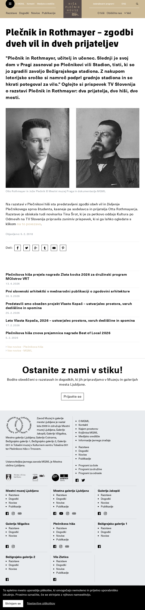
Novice (35, 13)
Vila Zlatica (61, 557)
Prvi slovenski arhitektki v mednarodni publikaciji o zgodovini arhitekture (68, 291)
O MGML (20, 3)
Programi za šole (88, 465)
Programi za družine (90, 469)
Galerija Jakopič (109, 491)
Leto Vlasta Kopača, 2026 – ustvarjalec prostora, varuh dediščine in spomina (70, 320)
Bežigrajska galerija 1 (112, 524)
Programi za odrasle (90, 473)
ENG (124, 3)
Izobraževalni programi (103, 3)
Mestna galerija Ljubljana (71, 491)
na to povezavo (29, 224)
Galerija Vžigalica (17, 524)
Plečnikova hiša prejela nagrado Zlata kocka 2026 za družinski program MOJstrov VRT (66, 276)
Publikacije (49, 13)
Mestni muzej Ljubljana (22, 491)
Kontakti (31, 3)
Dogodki (24, 13)
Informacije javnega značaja (94, 440)
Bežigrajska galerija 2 (20, 557)
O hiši (101, 13)
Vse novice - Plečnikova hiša (25, 346)
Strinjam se (13, 603)
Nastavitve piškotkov (41, 603)
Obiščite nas (114, 13)
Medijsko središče (45, 3)
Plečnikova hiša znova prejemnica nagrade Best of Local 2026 (58, 333)
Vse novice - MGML (19, 350)
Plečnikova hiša (64, 524)
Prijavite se (73, 396)
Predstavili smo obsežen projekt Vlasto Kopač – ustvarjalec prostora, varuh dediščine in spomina (69, 306)
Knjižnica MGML (88, 432)
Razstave (11, 13)
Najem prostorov (88, 428)
